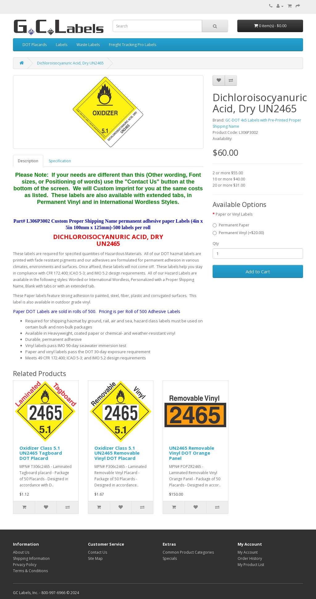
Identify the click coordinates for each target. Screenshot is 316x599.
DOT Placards (35, 44)
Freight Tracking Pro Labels (132, 44)
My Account (248, 552)
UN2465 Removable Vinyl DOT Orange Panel (191, 453)
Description (28, 160)
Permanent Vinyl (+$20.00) (238, 232)
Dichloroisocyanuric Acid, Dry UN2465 (70, 63)
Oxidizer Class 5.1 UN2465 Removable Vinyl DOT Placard (116, 453)
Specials (170, 558)
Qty (216, 243)
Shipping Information (31, 558)
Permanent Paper (231, 225)
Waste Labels (88, 44)
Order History (250, 558)
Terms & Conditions (30, 570)
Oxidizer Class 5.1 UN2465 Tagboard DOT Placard (40, 453)
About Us (21, 552)
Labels (61, 44)
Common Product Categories (188, 552)
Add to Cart (258, 271)
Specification (60, 160)
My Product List (251, 564)
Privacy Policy (24, 564)
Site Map (95, 558)
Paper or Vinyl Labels (234, 214)
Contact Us (97, 552)
